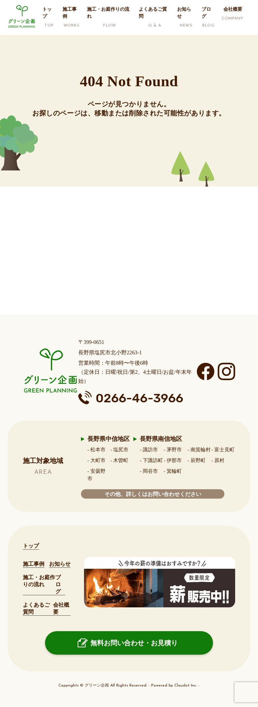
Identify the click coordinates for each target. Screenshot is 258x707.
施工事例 (33, 564)
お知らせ (60, 564)
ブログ (58, 584)
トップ (31, 546)
